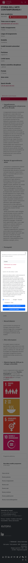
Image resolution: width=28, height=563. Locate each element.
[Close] (25, 253)
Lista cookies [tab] (7, 267)
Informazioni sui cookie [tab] (10, 264)
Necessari (7, 299)
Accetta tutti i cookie (14, 309)
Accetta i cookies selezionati (14, 305)
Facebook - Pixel (9, 302)
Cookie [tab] (6, 261)
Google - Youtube (17, 299)
